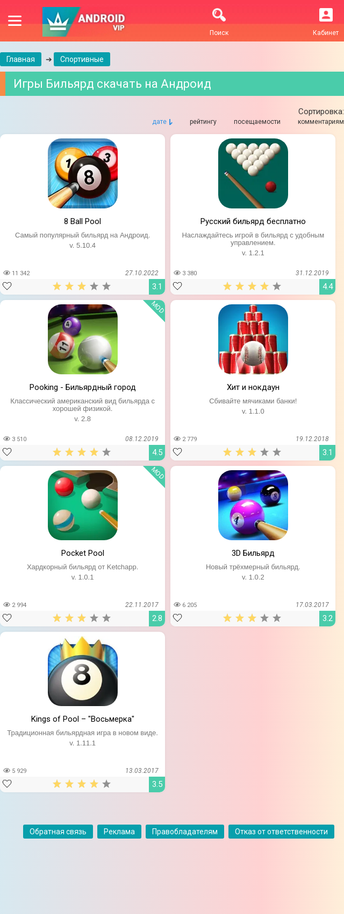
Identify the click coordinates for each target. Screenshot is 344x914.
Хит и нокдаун (253, 387)
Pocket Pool (82, 553)
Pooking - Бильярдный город (83, 387)
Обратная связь (58, 831)
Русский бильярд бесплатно (253, 221)
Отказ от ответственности (281, 831)
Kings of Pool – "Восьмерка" (82, 719)
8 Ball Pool (82, 221)
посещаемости (257, 121)
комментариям (321, 121)
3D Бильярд (253, 553)
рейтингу (203, 121)
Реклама (119, 831)
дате (159, 121)
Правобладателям (185, 831)
